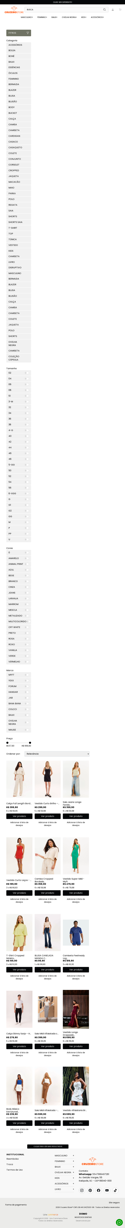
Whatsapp (119, 1222)
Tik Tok (115, 1190)
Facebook (98, 1190)
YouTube (107, 1190)
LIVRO (64, 1189)
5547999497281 (100, 1174)
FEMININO (42, 17)
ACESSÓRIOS (97, 17)
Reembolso (12, 1158)
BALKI (54, 17)
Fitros (19, 32)
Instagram (81, 1190)
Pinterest (90, 1190)
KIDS (83, 17)
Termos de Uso (14, 1169)
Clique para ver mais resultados (48, 1146)
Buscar (104, 9)
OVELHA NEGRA (69, 17)
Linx (14, 9)
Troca (9, 1164)
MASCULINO (27, 17)
